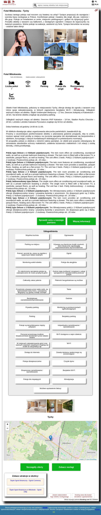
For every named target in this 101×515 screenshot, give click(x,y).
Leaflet (81, 459)
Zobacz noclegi (66, 467)
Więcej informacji (81, 221)
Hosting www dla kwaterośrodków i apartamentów (83, 496)
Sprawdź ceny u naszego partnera (51, 221)
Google (45, 508)
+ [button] (7, 425)
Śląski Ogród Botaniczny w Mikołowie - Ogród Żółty (25, 491)
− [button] (7, 429)
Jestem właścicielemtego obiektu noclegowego (59, 496)
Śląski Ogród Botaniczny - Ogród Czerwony (25, 480)
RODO (97, 509)
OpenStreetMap (91, 459)
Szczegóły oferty (34, 467)
